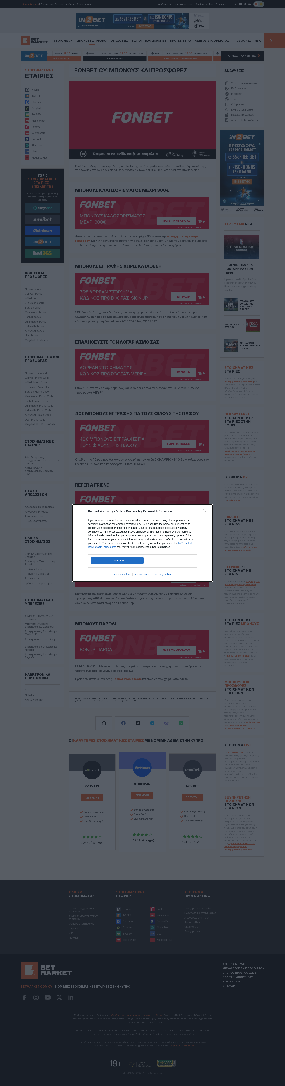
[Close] (205, 511)
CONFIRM (117, 560)
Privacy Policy (163, 574)
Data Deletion (122, 574)
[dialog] (142, 543)
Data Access (142, 574)
